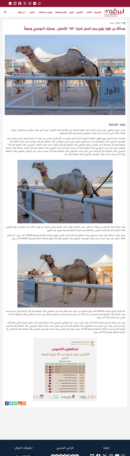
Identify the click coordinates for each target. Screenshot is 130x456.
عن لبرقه (22, 12)
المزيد (32, 12)
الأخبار (89, 12)
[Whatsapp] (15, 403)
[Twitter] (11, 403)
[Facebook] (7, 403)
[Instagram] (20, 403)
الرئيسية (97, 12)
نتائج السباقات (61, 12)
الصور (71, 12)
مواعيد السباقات (45, 12)
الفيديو (80, 12)
